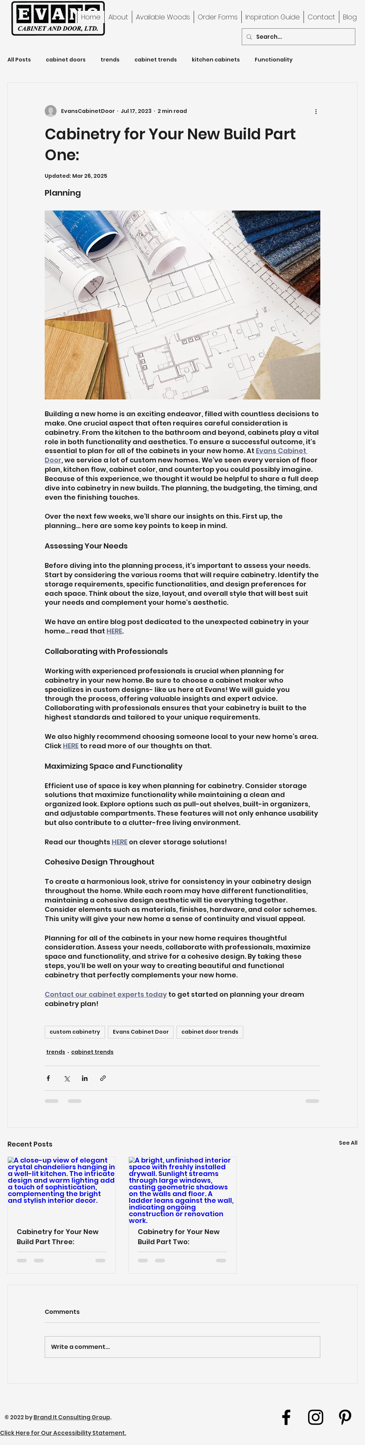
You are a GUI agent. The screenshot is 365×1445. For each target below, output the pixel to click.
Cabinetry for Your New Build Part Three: (58, 1236)
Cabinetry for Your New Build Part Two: (179, 1236)
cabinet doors (66, 59)
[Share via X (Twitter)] (66, 1078)
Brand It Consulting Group (72, 1417)
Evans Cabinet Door (141, 1031)
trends (110, 59)
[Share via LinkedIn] (84, 1078)
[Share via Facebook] (48, 1078)
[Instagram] (315, 1417)
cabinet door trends (209, 1031)
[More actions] (315, 111)
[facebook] (286, 1417)
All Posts (19, 59)
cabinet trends (155, 59)
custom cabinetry (75, 1031)
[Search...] (297, 37)
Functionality (274, 59)
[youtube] (345, 1417)
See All (348, 1143)
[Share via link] (103, 1078)
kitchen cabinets (216, 59)
